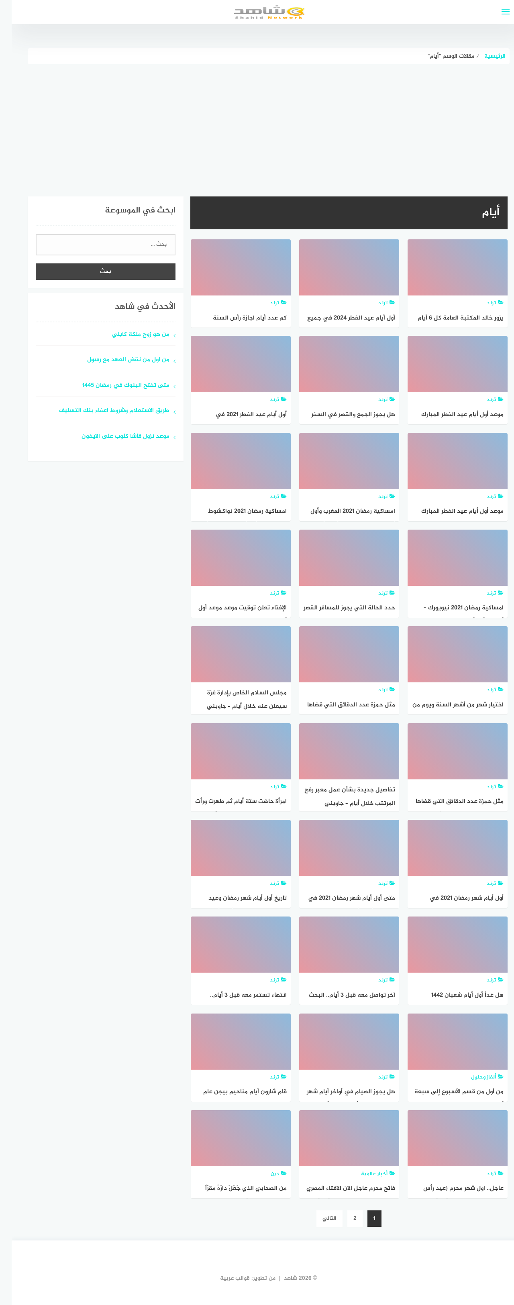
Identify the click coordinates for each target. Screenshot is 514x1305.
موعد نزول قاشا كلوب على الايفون (114, 436)
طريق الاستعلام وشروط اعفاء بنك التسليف (102, 411)
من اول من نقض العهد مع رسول (116, 360)
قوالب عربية (223, 1278)
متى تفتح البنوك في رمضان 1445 (114, 385)
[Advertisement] (257, 124)
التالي (318, 1218)
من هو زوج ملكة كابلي (129, 335)
